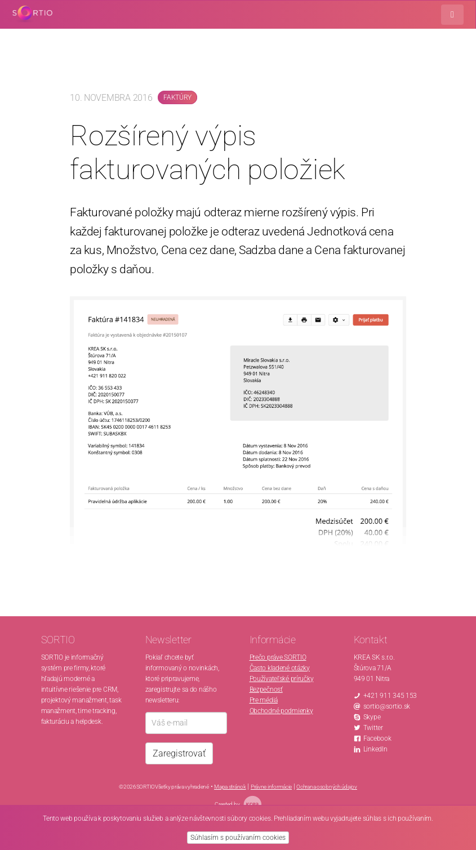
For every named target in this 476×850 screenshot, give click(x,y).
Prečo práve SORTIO (278, 657)
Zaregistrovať (179, 753)
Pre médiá (264, 700)
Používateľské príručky (282, 679)
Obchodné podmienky (281, 711)
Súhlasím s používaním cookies (238, 838)
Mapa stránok (230, 787)
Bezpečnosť (266, 689)
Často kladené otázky (280, 668)
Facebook (377, 738)
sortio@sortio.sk (387, 706)
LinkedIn (375, 749)
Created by (238, 804)
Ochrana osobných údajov (326, 787)
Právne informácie (271, 787)
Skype (372, 717)
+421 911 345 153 (390, 696)
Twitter (373, 728)
